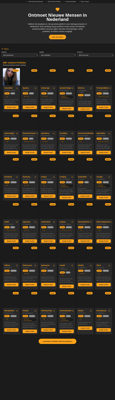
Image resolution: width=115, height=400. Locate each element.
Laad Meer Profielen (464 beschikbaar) (57, 341)
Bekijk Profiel (11, 107)
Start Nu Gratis (57, 37)
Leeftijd (41, 52)
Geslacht (4, 52)
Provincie (80, 52)
